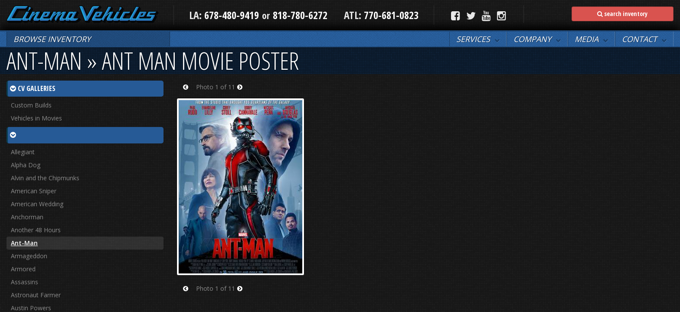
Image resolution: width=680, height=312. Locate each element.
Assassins (24, 282)
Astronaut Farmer (36, 295)
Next (242, 92)
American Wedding (37, 204)
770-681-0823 (389, 15)
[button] (478, 39)
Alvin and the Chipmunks (45, 178)
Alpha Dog (25, 165)
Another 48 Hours (36, 230)
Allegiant (23, 152)
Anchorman (27, 217)
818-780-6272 (300, 15)
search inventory (622, 14)
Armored (23, 269)
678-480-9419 (231, 15)
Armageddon (29, 256)
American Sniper (33, 191)
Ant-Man (24, 243)
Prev (188, 92)
